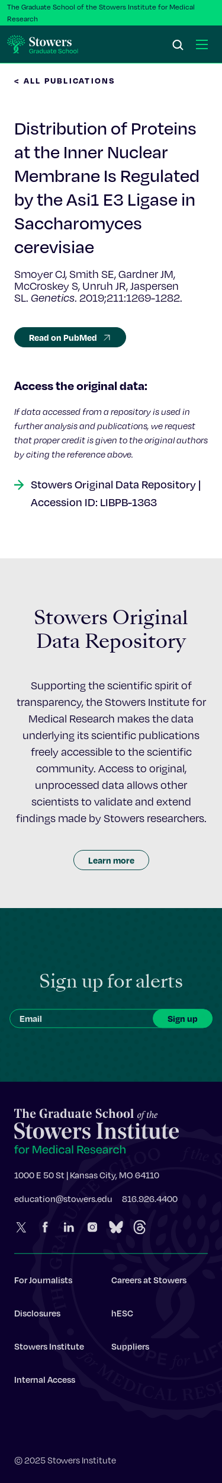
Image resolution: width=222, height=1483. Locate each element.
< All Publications (65, 80)
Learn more (111, 860)
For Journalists (43, 1282)
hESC (122, 1315)
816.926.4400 (150, 1201)
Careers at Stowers (148, 1282)
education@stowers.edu (63, 1201)
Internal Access (44, 1381)
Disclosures (37, 1315)
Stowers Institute (49, 1348)
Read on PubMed (70, 337)
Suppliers (130, 1348)
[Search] (178, 45)
